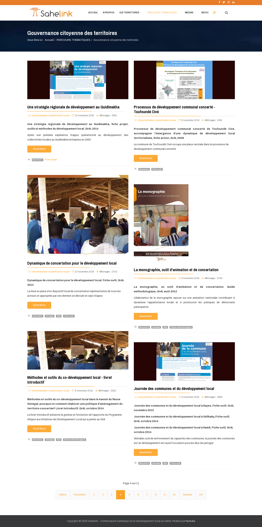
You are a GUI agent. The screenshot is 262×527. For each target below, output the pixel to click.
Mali (59, 316)
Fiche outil (157, 169)
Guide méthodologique (181, 327)
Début (62, 494)
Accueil (49, 40)
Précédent (80, 494)
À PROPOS (108, 12)
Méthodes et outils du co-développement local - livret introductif (69, 380)
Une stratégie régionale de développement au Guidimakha (73, 107)
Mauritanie (37, 160)
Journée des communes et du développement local (174, 388)
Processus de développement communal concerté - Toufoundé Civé (174, 109)
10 (174, 494)
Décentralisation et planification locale (50, 115)
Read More (39, 149)
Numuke (190, 521)
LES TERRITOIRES (129, 12)
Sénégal (49, 316)
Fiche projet (51, 159)
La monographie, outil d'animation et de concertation (176, 269)
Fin (201, 494)
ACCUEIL (93, 12)
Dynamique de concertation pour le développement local (72, 263)
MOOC (205, 12)
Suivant (187, 494)
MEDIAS (189, 12)
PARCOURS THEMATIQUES (162, 12)
